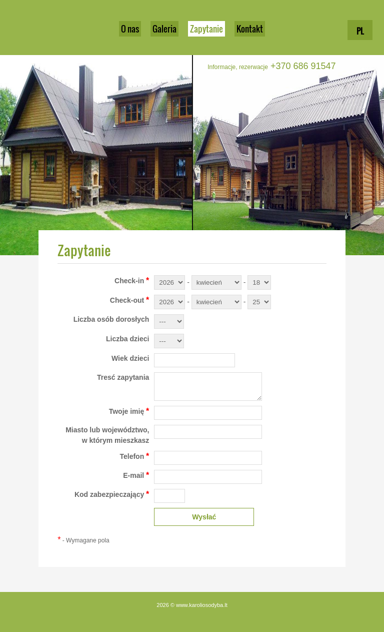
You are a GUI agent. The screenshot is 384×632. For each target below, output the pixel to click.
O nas (130, 29)
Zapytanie (206, 29)
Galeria (164, 29)
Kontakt (249, 29)
